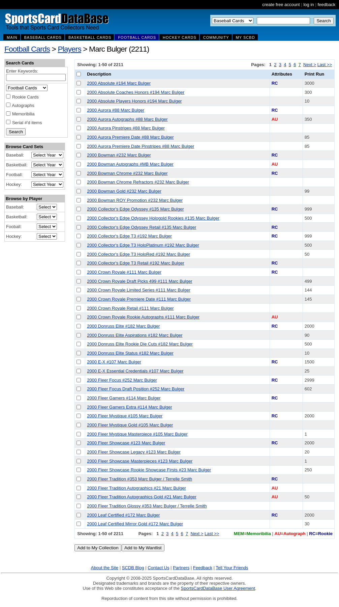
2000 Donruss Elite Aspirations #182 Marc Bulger (134, 335)
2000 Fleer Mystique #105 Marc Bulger (124, 415)
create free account (281, 4)
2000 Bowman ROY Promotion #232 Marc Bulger (135, 200)
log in (308, 4)
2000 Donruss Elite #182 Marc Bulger (123, 326)
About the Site (105, 567)
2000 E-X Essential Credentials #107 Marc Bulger (135, 371)
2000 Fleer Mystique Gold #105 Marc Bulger (130, 424)
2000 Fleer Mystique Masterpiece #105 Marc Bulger (137, 434)
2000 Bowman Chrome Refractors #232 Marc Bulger (138, 182)
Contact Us (158, 567)
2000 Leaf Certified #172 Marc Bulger (123, 515)
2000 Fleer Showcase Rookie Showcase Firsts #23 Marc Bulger (149, 469)
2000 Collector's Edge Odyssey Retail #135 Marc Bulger (141, 227)
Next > (309, 64)
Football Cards (27, 49)
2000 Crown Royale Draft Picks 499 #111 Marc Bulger (139, 281)
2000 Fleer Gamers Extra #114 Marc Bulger (129, 407)
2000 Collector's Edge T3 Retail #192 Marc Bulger (135, 263)
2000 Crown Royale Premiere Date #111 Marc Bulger (139, 299)
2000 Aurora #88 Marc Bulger (115, 110)
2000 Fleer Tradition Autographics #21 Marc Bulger (136, 488)
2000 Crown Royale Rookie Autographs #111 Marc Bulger (143, 317)
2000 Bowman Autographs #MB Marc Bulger (130, 164)
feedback (326, 4)
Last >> (324, 64)
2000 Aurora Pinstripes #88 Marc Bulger (126, 128)
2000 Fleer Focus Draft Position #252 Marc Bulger (135, 388)
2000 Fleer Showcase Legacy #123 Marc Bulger (134, 451)
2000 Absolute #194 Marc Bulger (119, 83)
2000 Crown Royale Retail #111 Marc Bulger (130, 308)
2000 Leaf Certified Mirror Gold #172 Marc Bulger (135, 523)
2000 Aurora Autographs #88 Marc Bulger (127, 119)
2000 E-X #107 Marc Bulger (114, 361)
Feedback (202, 567)
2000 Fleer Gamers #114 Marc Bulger (123, 398)
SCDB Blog (133, 567)
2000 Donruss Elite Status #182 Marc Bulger (130, 353)
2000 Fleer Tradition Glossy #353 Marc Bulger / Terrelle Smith (147, 505)
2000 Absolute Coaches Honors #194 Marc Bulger (135, 92)
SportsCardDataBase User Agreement (218, 588)
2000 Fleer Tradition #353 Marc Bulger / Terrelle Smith (139, 478)
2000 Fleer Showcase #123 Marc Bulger (126, 442)
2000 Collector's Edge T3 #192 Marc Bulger (129, 236)
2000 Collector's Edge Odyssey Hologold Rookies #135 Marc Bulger (153, 218)
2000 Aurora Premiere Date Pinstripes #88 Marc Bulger (140, 146)
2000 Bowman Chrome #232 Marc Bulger (127, 173)
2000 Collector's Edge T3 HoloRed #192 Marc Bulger (138, 254)
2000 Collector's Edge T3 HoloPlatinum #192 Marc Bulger (143, 245)
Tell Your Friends (232, 567)
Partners (181, 567)
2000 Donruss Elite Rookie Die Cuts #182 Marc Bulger (140, 344)
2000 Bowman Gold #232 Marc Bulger (124, 191)
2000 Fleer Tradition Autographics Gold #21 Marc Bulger (141, 496)
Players (69, 49)
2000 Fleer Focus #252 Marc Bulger (122, 380)
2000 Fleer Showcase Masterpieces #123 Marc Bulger (139, 461)
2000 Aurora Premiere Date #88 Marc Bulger (130, 137)
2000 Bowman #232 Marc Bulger (119, 155)
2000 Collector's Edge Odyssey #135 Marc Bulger (135, 209)
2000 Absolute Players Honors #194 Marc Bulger (134, 101)
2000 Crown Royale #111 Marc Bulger (124, 272)
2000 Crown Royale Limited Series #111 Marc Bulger (138, 290)
